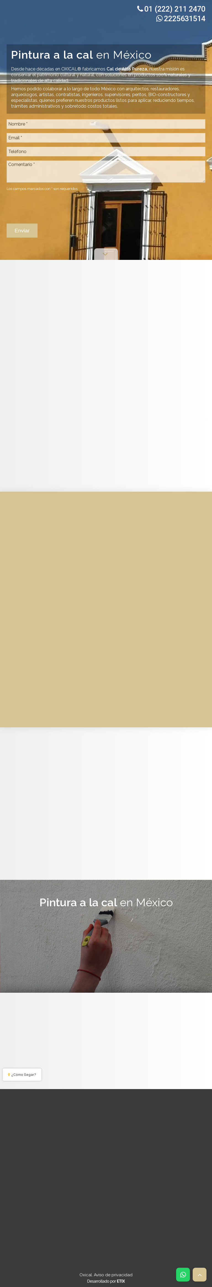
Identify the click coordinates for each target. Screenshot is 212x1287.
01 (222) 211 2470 (171, 9)
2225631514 (180, 18)
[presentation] (49, 204)
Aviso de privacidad (113, 1274)
